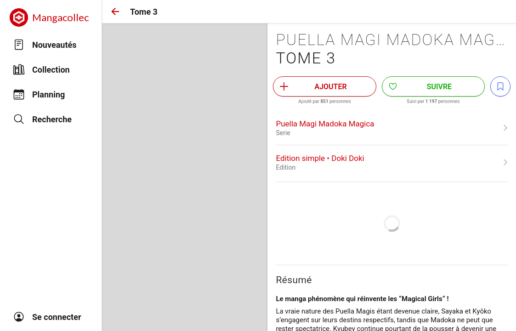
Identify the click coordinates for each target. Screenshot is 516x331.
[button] (115, 11)
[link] (391, 128)
